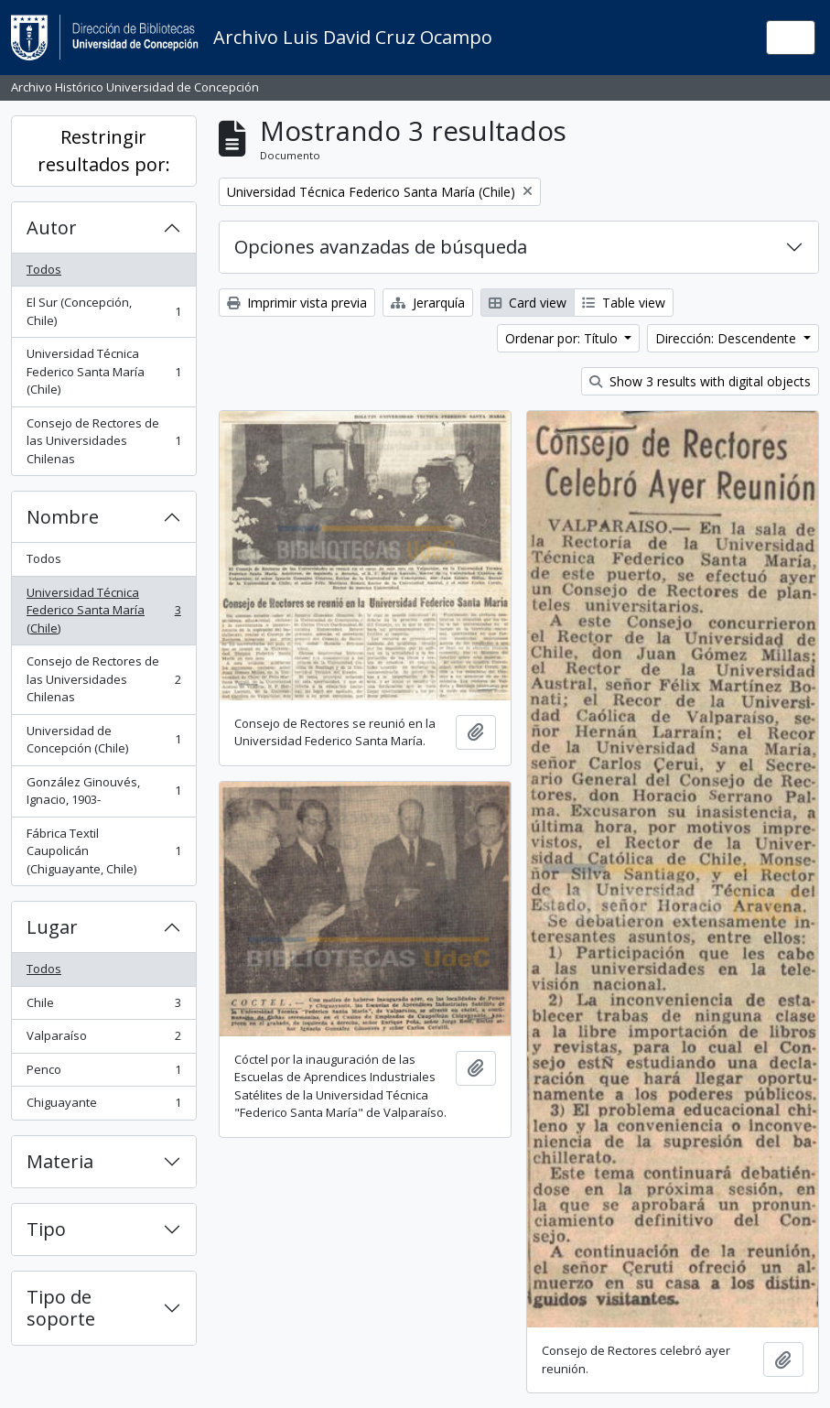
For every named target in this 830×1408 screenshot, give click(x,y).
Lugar (52, 927)
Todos (44, 269)
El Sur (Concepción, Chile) (103, 311)
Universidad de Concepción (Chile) (103, 739)
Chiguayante (103, 1106)
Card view (527, 302)
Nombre (63, 516)
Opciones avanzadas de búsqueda (380, 246)
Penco (103, 1073)
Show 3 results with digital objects (700, 381)
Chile (103, 1006)
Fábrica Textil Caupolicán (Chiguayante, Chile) (103, 851)
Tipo (46, 1229)
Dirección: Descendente (727, 338)
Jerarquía (428, 302)
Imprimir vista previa (297, 302)
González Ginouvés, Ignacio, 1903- (103, 791)
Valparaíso (103, 1039)
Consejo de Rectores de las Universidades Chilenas (103, 441)
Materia (60, 1161)
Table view (623, 302)
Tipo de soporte (61, 1307)
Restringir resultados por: (104, 151)
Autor (52, 227)
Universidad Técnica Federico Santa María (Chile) (103, 371)
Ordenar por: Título (563, 338)
